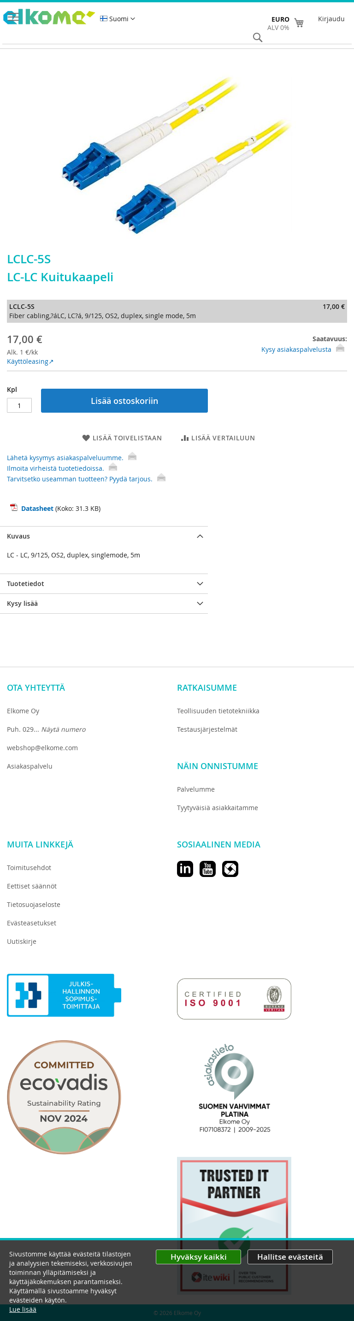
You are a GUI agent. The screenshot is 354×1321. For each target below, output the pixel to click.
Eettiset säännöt (32, 886)
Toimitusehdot (29, 867)
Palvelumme (196, 789)
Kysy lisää (22, 603)
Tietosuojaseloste (33, 904)
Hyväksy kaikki (199, 1256)
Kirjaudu (331, 18)
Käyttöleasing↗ (30, 361)
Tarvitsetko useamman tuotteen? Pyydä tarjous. (86, 478)
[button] (117, 19)
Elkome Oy (23, 710)
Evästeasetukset (31, 922)
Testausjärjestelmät (207, 729)
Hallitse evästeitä (290, 1256)
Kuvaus (18, 536)
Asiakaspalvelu (30, 766)
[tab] (104, 536)
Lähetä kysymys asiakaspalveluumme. (71, 457)
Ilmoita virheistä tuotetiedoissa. (62, 468)
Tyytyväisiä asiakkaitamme (217, 807)
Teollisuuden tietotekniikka (218, 710)
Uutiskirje (21, 941)
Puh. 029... (46, 729)
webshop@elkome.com (42, 747)
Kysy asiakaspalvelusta (296, 349)
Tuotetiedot (25, 583)
